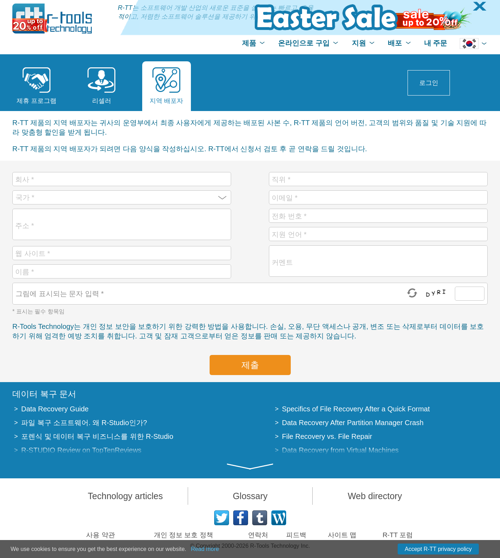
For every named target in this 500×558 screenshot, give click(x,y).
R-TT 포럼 (397, 535)
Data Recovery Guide (55, 409)
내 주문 (435, 43)
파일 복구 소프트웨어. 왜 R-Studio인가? (84, 423)
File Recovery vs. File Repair (327, 436)
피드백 (296, 535)
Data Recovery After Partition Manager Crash (352, 423)
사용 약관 (100, 535)
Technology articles (125, 496)
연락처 (258, 535)
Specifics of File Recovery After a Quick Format (356, 409)
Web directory (375, 496)
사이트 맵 (342, 535)
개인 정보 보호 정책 (183, 535)
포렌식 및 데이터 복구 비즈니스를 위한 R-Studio (97, 436)
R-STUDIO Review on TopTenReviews (81, 450)
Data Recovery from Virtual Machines (340, 450)
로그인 (428, 82)
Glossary (250, 496)
